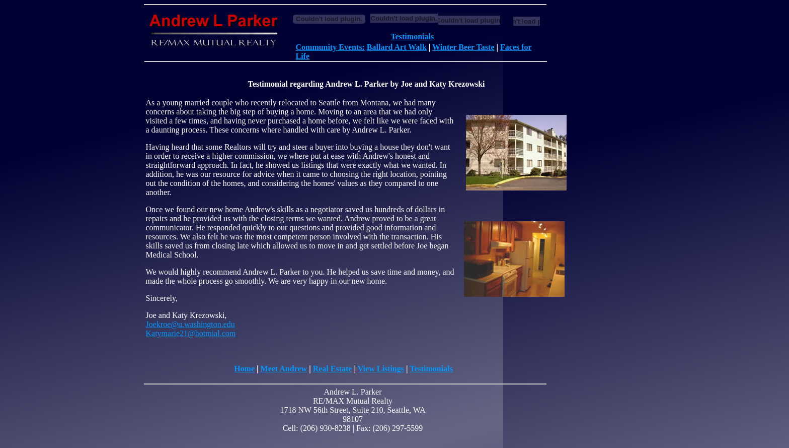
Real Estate (332, 368)
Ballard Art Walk (397, 47)
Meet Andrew (284, 368)
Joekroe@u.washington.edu (190, 324)
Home (244, 368)
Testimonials (412, 36)
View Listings (381, 368)
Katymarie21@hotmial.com (191, 333)
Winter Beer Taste (463, 47)
